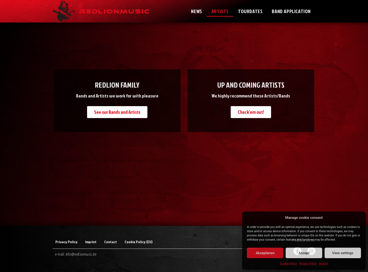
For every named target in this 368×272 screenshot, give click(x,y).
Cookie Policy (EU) (139, 241)
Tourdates (250, 11)
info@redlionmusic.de (81, 254)
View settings (342, 253)
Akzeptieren (265, 253)
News (196, 11)
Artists (220, 11)
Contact (110, 241)
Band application (291, 11)
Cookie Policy (288, 263)
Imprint (323, 263)
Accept (303, 253)
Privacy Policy (308, 263)
